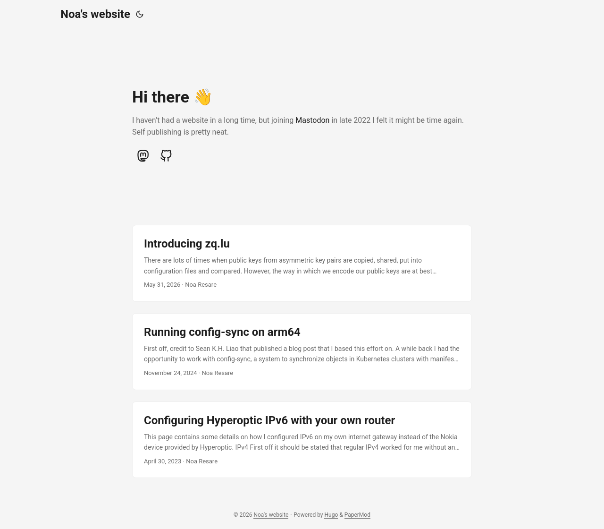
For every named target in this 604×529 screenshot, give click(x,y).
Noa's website (95, 14)
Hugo (331, 515)
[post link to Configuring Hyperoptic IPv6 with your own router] (302, 440)
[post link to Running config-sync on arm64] (302, 352)
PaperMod (357, 515)
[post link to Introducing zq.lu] (302, 263)
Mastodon (312, 120)
